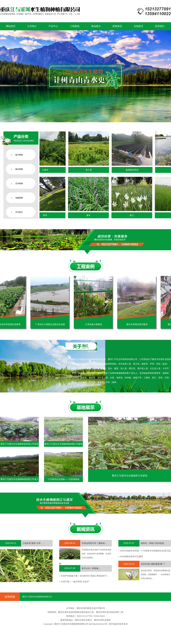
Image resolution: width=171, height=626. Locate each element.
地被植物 (19, 198)
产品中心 (53, 26)
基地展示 (96, 26)
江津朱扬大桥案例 (94, 324)
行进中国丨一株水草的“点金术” (75, 581)
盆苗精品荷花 (133, 170)
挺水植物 (19, 155)
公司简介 (32, 26)
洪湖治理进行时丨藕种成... (94, 543)
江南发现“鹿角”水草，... (33, 543)
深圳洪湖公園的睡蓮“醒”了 (153, 564)
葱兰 (133, 215)
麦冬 (90, 215)
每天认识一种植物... (91, 568)
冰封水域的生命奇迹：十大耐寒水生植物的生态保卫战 (145, 551)
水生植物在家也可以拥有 (131, 556)
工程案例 (74, 26)
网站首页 (10, 26)
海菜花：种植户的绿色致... (153, 543)
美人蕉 (90, 170)
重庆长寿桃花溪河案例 (138, 324)
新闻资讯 (117, 26)
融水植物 (19, 169)
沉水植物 (19, 183)
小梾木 (47, 170)
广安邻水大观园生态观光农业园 (51, 324)
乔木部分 (19, 212)
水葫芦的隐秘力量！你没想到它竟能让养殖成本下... (85, 576)
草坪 (46, 215)
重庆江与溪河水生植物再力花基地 (129, 475)
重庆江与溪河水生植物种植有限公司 (37, 597)
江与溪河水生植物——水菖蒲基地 (63, 479)
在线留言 (138, 26)
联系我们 (160, 26)
